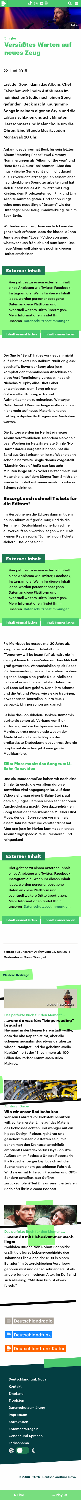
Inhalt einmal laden (21, 334)
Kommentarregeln (23, 1429)
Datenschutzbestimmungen (47, 321)
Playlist (61, 1495)
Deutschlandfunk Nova (27, 1379)
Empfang (16, 1393)
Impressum (18, 1414)
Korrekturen (18, 1422)
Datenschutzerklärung (27, 1407)
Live (20, 1495)
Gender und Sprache (26, 1436)
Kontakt (15, 1386)
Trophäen (16, 1400)
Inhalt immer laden (59, 334)
